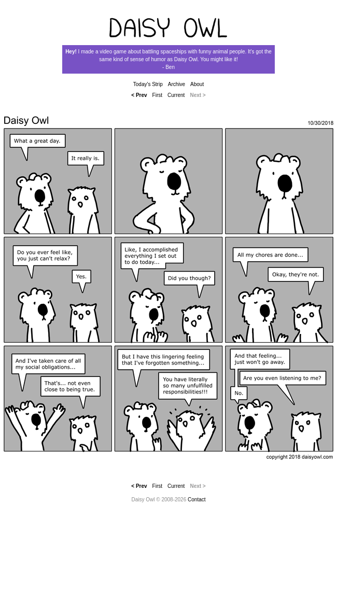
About (197, 84)
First (157, 95)
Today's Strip (148, 84)
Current (176, 95)
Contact (196, 499)
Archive (176, 84)
